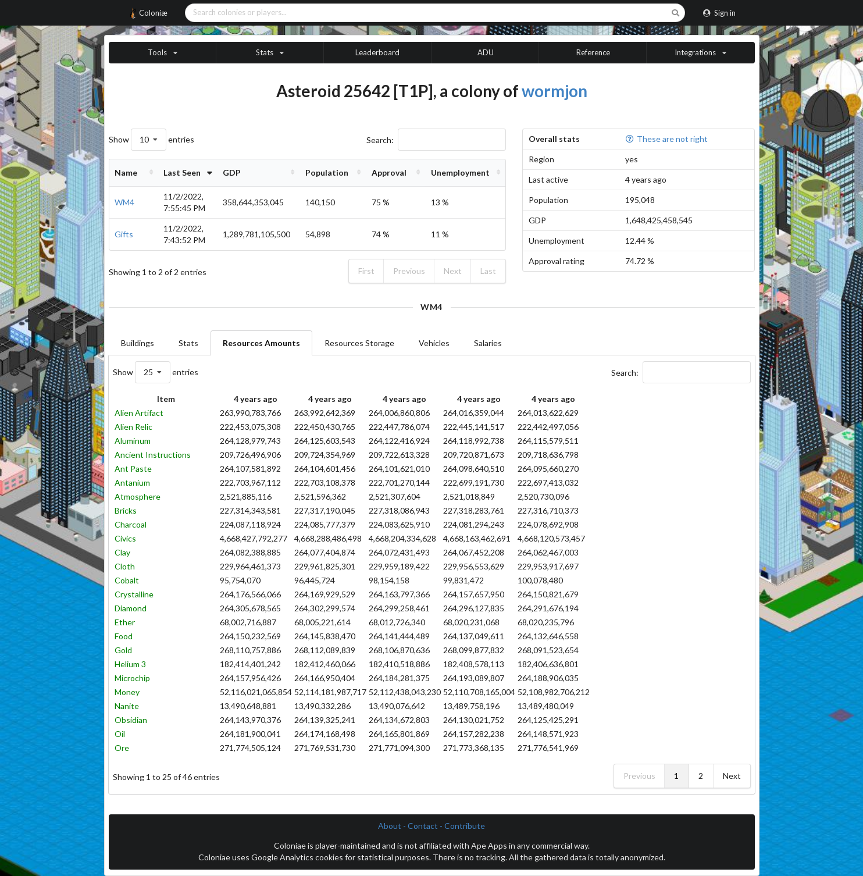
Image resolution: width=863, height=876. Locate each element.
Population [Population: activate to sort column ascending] (343, 172)
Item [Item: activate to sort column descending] (166, 399)
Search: (436, 140)
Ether (125, 622)
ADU (485, 52)
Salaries (488, 343)
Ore (122, 748)
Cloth (125, 566)
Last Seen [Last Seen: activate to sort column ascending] (173, 172)
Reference (593, 52)
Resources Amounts (261, 343)
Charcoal (131, 524)
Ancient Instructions (153, 455)
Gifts (124, 234)
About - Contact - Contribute (431, 826)
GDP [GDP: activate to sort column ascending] (252, 172)
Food (124, 636)
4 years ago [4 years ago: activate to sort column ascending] (255, 399)
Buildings (137, 343)
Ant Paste (133, 468)
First (366, 271)
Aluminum (133, 441)
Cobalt (127, 580)
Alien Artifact (139, 413)
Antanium (132, 482)
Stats (188, 343)
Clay (122, 552)
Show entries (151, 139)
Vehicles (434, 343)
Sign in (719, 12)
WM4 (124, 202)
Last (488, 271)
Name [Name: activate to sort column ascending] (126, 172)
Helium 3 (130, 664)
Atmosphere (138, 496)
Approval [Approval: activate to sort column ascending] (400, 172)
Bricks (126, 510)
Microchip (132, 678)
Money (127, 692)
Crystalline (134, 594)
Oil (120, 734)
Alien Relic (133, 427)
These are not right (666, 139)
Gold (123, 650)
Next (453, 271)
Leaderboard (377, 52)
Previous (409, 271)
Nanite (127, 706)
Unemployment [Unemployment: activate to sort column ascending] (464, 172)
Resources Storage (359, 343)
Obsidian (131, 720)
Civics (125, 538)
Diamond (131, 608)
